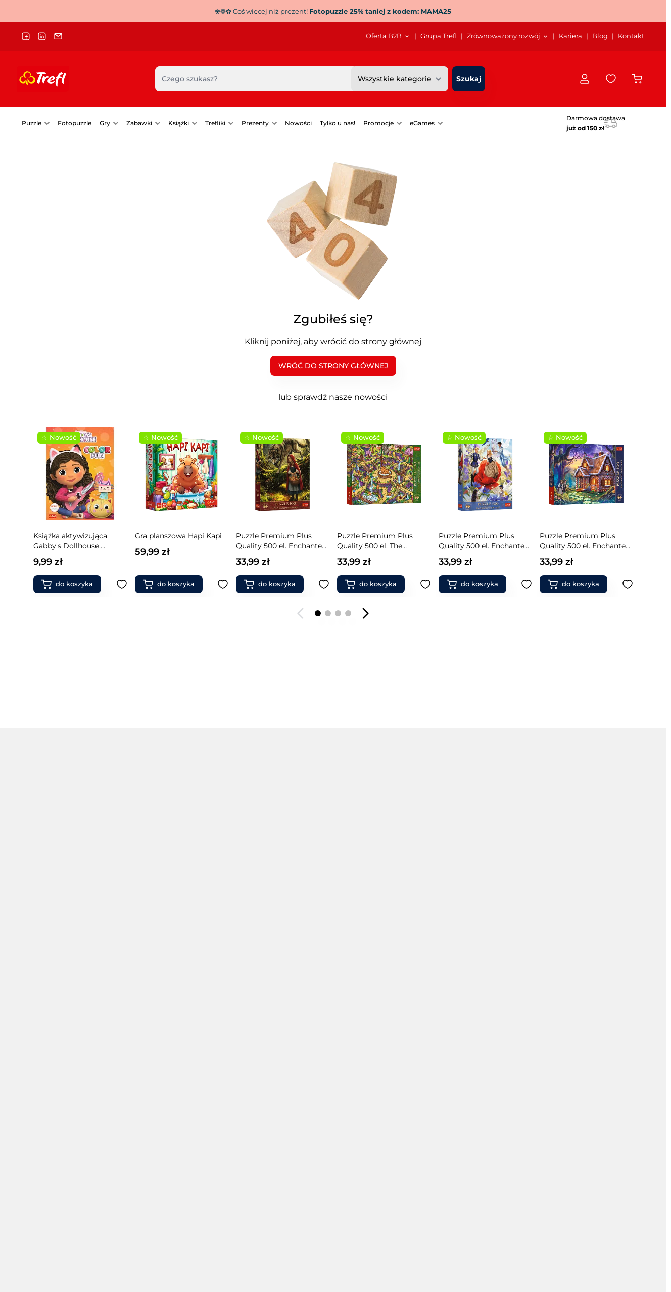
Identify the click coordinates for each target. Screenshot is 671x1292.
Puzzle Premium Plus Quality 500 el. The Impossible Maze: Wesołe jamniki (77, 541)
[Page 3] (338, 613)
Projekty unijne (239, 1170)
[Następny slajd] (365, 613)
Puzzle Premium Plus (173, 929)
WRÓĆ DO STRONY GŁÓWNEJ (333, 365)
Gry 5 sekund (355, 1014)
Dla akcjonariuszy (243, 1158)
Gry (105, 123)
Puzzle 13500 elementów (65, 999)
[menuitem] (388, 36)
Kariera (570, 36)
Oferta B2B (325, 1230)
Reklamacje (579, 1218)
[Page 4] (348, 613)
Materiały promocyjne (343, 1206)
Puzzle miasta (262, 886)
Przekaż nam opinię (340, 1243)
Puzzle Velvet (158, 915)
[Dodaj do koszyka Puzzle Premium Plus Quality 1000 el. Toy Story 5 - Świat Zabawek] (274, 584)
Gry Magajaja (472, 900)
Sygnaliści (230, 1182)
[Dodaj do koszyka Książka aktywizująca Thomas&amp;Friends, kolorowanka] (577, 584)
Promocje (378, 123)
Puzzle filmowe (162, 957)
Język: (34, 1235)
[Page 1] (318, 613)
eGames (422, 123)
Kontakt (631, 36)
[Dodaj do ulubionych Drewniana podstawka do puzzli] (526, 584)
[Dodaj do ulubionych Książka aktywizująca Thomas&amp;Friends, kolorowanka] (627, 584)
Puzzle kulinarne (164, 999)
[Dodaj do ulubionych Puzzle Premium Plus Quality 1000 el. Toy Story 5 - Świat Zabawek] (324, 584)
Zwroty (570, 1206)
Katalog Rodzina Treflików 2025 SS (471, 1194)
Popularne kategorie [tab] (71, 857)
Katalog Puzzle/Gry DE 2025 (460, 1182)
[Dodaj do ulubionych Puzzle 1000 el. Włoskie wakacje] (223, 584)
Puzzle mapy (157, 1014)
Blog (600, 36)
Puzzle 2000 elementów (64, 929)
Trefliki (215, 123)
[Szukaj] (468, 78)
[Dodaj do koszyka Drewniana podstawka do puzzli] (476, 584)
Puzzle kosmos (161, 971)
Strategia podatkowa (248, 1194)
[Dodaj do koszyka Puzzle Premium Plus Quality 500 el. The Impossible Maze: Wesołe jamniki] (71, 584)
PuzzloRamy (260, 971)
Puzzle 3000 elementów (64, 943)
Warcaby (465, 985)
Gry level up (470, 957)
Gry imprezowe (359, 943)
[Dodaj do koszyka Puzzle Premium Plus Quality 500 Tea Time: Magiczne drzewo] (375, 584)
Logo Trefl (323, 1194)
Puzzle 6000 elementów (64, 971)
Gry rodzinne (260, 1014)
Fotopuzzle (74, 123)
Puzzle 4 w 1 (156, 900)
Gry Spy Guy (471, 929)
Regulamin (578, 1158)
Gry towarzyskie (360, 886)
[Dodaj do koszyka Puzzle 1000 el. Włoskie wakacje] (173, 584)
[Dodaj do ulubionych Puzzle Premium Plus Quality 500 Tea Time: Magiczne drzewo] (425, 584)
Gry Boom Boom (479, 886)
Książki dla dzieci (582, 985)
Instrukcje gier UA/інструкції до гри (474, 1218)
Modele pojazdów (584, 971)
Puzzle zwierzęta (267, 943)
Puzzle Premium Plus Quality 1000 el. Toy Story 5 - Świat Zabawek (280, 541)
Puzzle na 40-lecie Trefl (62, 886)
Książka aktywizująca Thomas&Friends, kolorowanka (576, 541)
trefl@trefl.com (52, 1184)
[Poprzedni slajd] (301, 613)
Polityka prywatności (593, 1170)
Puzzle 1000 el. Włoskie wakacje (175, 540)
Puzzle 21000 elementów (65, 1014)
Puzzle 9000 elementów (64, 985)
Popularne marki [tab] (179, 857)
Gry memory (355, 957)
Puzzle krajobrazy (165, 985)
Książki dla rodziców (589, 999)
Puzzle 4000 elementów (64, 957)
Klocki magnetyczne (589, 900)
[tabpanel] (333, 943)
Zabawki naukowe (584, 957)
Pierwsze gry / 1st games (376, 971)
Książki (178, 123)
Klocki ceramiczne (481, 1014)
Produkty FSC (577, 1014)
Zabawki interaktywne (487, 999)
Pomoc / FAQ (580, 1243)
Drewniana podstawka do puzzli (484, 540)
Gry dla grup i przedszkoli (377, 929)
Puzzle (31, 123)
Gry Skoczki (470, 943)
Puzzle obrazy (262, 900)
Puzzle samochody (271, 915)
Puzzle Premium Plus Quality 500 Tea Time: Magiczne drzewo (375, 541)
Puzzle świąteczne (270, 957)
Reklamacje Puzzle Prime (601, 1230)
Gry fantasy (352, 999)
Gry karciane (354, 985)
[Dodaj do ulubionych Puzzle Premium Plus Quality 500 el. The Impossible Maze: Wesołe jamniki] (122, 584)
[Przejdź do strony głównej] (43, 79)
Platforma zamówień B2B (349, 1218)
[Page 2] (328, 613)
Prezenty (255, 123)
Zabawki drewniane (587, 929)
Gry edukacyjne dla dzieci (377, 915)
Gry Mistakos (472, 915)
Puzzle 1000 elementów (63, 915)
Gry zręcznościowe (365, 900)
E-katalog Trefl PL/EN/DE (456, 1158)
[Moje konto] (585, 79)
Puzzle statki (260, 929)
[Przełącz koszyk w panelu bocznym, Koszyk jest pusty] (637, 79)
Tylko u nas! (337, 123)
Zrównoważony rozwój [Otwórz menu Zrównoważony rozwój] (508, 36)
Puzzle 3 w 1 (156, 886)
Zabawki (139, 123)
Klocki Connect (580, 886)
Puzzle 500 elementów (62, 900)
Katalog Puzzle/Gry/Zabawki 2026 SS (475, 1170)
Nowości (298, 123)
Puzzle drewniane (166, 943)
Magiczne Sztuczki (585, 915)
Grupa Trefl (438, 36)
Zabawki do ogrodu (587, 943)
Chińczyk (465, 971)
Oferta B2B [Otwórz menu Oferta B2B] (388, 36)
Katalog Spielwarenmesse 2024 (467, 1206)
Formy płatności (585, 1194)
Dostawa (573, 1182)
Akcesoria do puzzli (272, 999)
